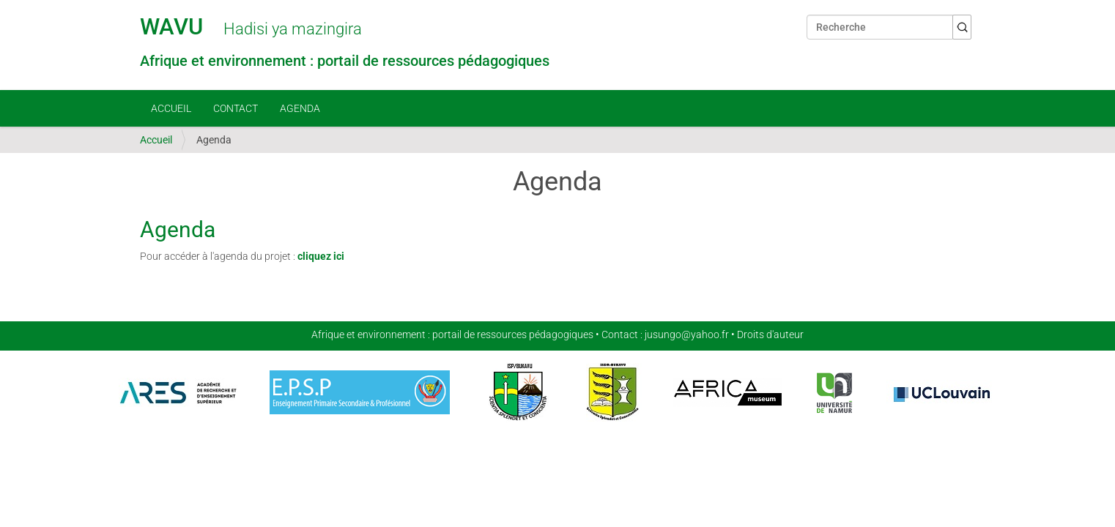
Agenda (300, 108)
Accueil (171, 108)
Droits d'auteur (770, 334)
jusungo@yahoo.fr (687, 334)
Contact (235, 108)
